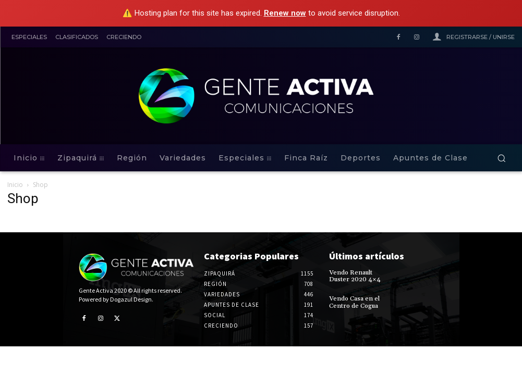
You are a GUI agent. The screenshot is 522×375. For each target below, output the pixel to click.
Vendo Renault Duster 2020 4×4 (355, 276)
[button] (501, 158)
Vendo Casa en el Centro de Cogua (354, 302)
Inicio (15, 184)
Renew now (285, 13)
